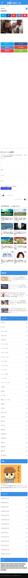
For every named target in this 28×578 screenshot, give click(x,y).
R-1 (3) (2, 327)
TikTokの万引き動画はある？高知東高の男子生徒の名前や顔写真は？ (13, 310)
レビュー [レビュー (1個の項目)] (21, 565)
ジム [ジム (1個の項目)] (20, 563)
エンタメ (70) (4, 348)
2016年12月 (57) (5, 549)
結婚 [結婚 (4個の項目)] (20, 567)
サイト (2, 180)
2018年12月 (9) (5, 498)
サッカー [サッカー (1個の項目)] (16, 563)
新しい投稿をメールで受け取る (9, 186)
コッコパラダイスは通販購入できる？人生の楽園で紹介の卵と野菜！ (13, 279)
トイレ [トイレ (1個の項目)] (23, 563)
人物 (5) (3, 387)
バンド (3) (3, 378)
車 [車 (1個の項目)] (1, 569)
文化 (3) (3, 425)
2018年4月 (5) (4, 502)
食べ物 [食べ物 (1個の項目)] (4, 569)
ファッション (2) (5, 382)
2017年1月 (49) (5, 545)
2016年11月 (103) (5, 554)
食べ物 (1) (3, 455)
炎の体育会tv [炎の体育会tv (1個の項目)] (12, 567)
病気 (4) (3, 442)
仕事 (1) (3, 391)
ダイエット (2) (5, 357)
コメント (3, 158)
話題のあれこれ (14, 3)
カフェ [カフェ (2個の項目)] (7, 563)
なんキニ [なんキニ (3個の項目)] (3, 563)
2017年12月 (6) (5, 515)
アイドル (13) (4, 344)
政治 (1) (3, 421)
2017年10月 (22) (5, 519)
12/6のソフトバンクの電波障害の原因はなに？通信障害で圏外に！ (13, 303)
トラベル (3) (4, 365)
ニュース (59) (4, 374)
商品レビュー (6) (5, 399)
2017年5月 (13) (5, 528)
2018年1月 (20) (5, 511)
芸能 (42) (3, 446)
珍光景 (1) (3, 438)
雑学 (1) (3, 451)
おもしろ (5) (4, 331)
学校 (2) (3, 404)
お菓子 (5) (3, 339)
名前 (2, 169)
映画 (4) (3, 429)
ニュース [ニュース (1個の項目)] (3, 565)
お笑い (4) (3, 335)
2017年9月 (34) (5, 524)
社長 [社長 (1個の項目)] (17, 567)
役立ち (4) (3, 412)
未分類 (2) (3, 434)
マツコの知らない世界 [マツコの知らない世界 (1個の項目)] (14, 565)
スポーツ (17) (4, 352)
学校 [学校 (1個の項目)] (8, 567)
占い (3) (3, 395)
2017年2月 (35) (5, 541)
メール (2, 175)
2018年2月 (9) (4, 507)
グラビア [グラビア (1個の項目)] (11, 563)
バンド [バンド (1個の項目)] (7, 565)
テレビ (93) (4, 361)
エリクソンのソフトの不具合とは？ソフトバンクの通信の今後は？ (13, 287)
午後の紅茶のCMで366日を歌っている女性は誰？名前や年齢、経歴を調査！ (13, 295)
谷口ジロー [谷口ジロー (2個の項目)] (24, 567)
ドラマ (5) (3, 369)
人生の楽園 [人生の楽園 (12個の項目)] (3, 567)
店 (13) (2, 408)
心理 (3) (3, 416)
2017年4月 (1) (4, 532)
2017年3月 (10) (5, 536)
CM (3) (3, 322)
